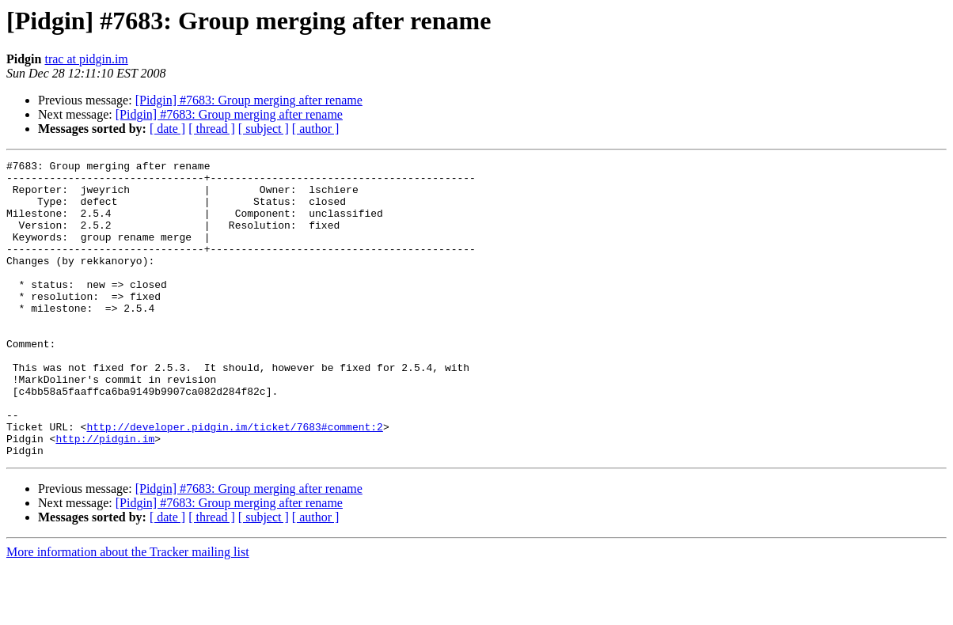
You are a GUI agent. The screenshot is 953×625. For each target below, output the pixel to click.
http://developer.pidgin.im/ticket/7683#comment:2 (234, 481)
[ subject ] (263, 128)
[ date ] (167, 128)
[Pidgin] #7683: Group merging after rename (249, 100)
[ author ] (316, 128)
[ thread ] (211, 128)
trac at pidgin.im (85, 59)
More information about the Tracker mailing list (127, 611)
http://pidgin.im (104, 495)
